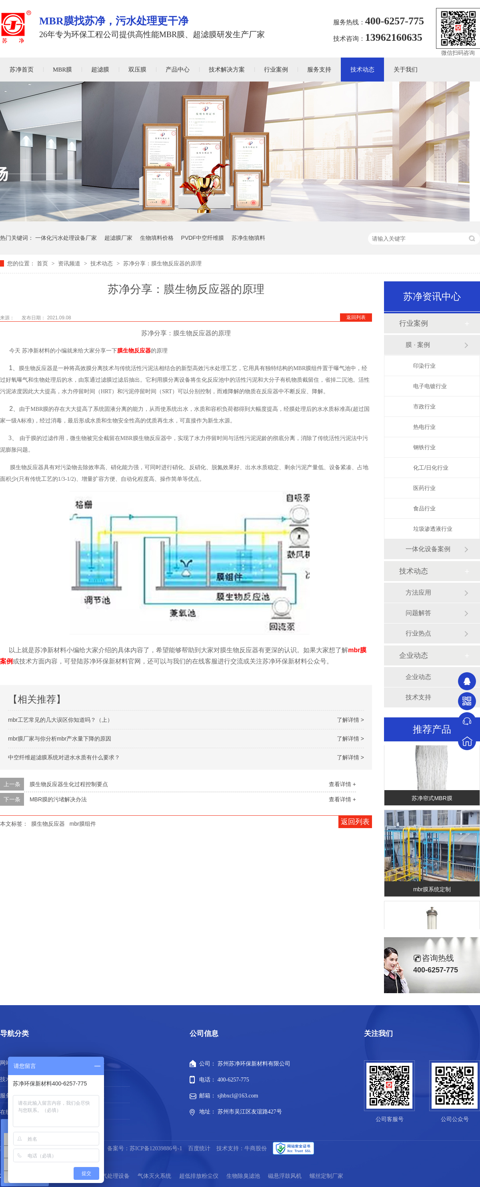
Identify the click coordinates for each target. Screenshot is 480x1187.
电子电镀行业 (430, 386)
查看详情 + (342, 784)
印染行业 (424, 365)
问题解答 (418, 612)
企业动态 (413, 655)
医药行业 (424, 488)
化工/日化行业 (430, 467)
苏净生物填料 (248, 238)
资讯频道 (70, 263)
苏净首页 (22, 69)
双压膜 (137, 69)
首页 (43, 263)
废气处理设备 (113, 1176)
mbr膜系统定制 (432, 891)
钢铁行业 (424, 447)
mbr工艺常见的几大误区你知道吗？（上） (60, 720)
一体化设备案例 (428, 549)
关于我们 (406, 69)
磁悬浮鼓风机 (285, 1176)
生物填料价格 (157, 238)
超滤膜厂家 (118, 238)
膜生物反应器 (134, 350)
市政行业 (424, 406)
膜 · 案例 (418, 344)
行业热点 (418, 633)
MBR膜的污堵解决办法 (58, 799)
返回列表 (356, 317)
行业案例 (276, 69)
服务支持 (319, 69)
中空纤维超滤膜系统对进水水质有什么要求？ (64, 757)
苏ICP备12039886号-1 (156, 1148)
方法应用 (418, 592)
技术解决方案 (227, 69)
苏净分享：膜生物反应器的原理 (162, 263)
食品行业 (424, 508)
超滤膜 (100, 69)
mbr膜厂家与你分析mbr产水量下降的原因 (59, 738)
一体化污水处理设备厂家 (66, 238)
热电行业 (424, 427)
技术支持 (418, 697)
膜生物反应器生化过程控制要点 (69, 784)
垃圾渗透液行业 (432, 529)
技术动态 (362, 69)
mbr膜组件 (83, 824)
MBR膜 (62, 69)
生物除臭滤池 (243, 1176)
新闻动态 (93, 1096)
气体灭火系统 (154, 1176)
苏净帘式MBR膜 (432, 800)
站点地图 (93, 1112)
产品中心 (178, 69)
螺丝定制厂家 (326, 1176)
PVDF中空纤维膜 (202, 238)
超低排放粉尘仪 (198, 1176)
